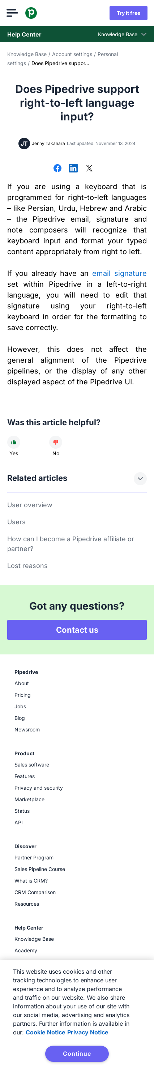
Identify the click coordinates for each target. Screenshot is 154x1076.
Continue (77, 1053)
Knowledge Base (27, 54)
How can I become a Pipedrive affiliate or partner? (70, 543)
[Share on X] (89, 169)
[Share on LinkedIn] (73, 169)
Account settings (72, 54)
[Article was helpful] (13, 442)
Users (16, 522)
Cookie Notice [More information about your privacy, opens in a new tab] (45, 1032)
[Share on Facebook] (57, 169)
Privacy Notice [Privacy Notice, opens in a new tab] (87, 1032)
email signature (119, 273)
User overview (29, 505)
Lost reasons (27, 565)
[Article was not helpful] (55, 442)
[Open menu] (13, 13)
